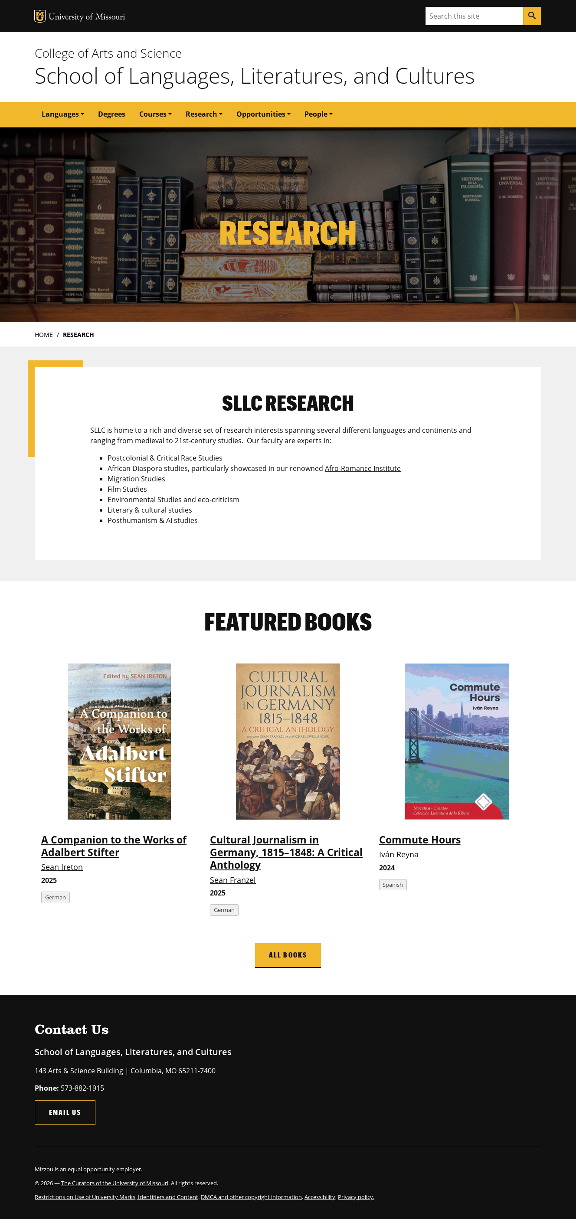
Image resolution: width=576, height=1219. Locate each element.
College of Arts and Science (108, 53)
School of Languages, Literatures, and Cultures (255, 75)
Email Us (65, 1112)
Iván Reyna (399, 854)
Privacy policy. (356, 1197)
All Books (288, 955)
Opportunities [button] (260, 114)
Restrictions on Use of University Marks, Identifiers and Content (116, 1197)
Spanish (393, 885)
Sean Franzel (233, 880)
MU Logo (40, 16)
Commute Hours (420, 839)
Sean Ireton (62, 867)
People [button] (315, 114)
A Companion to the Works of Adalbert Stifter (114, 846)
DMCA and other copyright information (251, 1197)
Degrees (111, 114)
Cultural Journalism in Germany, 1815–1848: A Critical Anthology (286, 852)
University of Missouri (87, 17)
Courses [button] (153, 114)
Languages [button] (60, 114)
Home (44, 334)
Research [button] (201, 114)
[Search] (532, 16)
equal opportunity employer (104, 1169)
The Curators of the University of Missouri (114, 1183)
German (55, 897)
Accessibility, (320, 1197)
